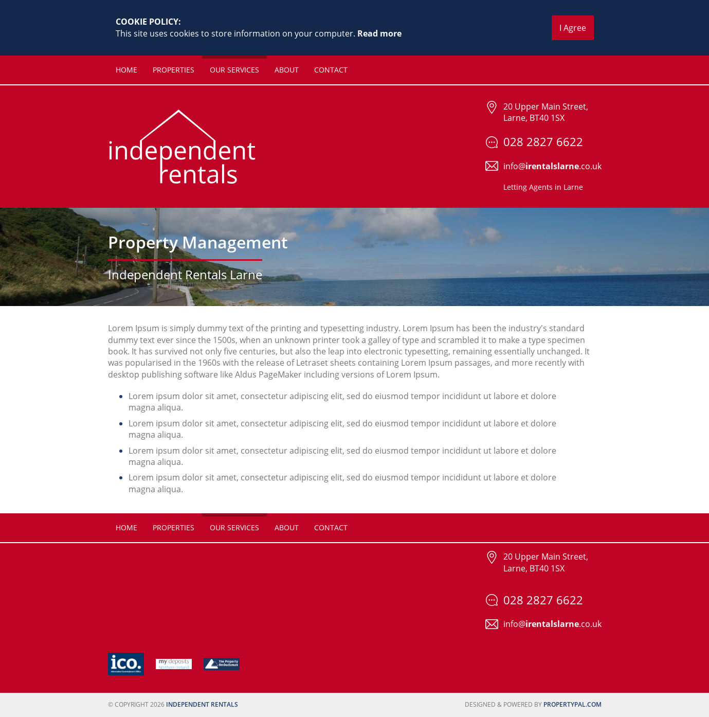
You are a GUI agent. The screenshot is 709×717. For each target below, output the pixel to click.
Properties (173, 70)
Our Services (234, 70)
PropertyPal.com (572, 704)
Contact (331, 70)
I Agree (572, 27)
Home (126, 70)
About (287, 70)
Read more (379, 33)
